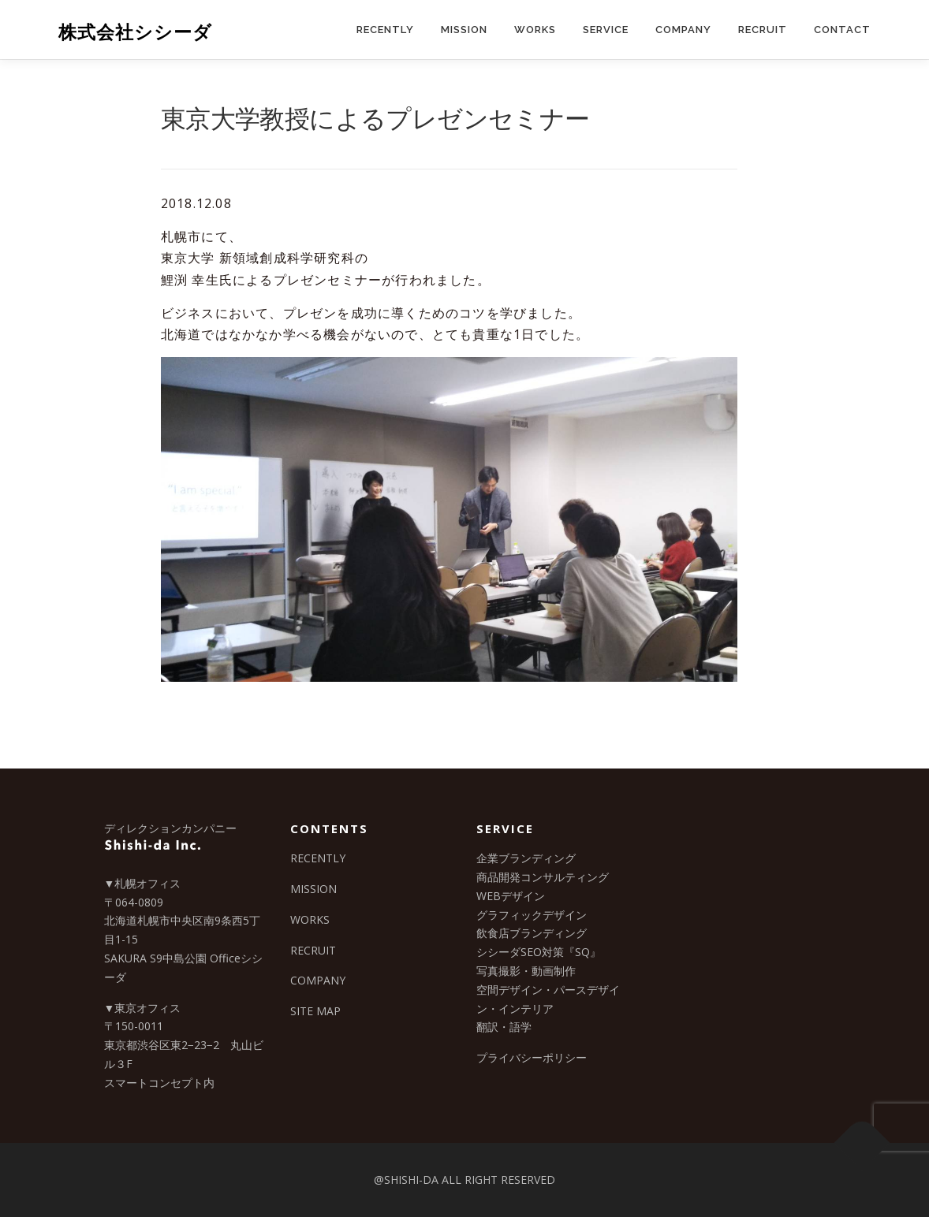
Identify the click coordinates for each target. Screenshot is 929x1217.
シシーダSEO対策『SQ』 (538, 951)
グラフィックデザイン (531, 914)
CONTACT (842, 29)
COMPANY (683, 29)
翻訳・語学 (504, 1026)
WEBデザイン (510, 895)
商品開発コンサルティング (542, 876)
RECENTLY (385, 29)
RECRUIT (762, 29)
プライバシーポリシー (531, 1057)
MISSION (464, 29)
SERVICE (606, 29)
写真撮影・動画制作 (526, 970)
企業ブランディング (526, 857)
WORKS (535, 29)
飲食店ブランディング (531, 932)
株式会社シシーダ (135, 32)
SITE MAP (315, 1010)
